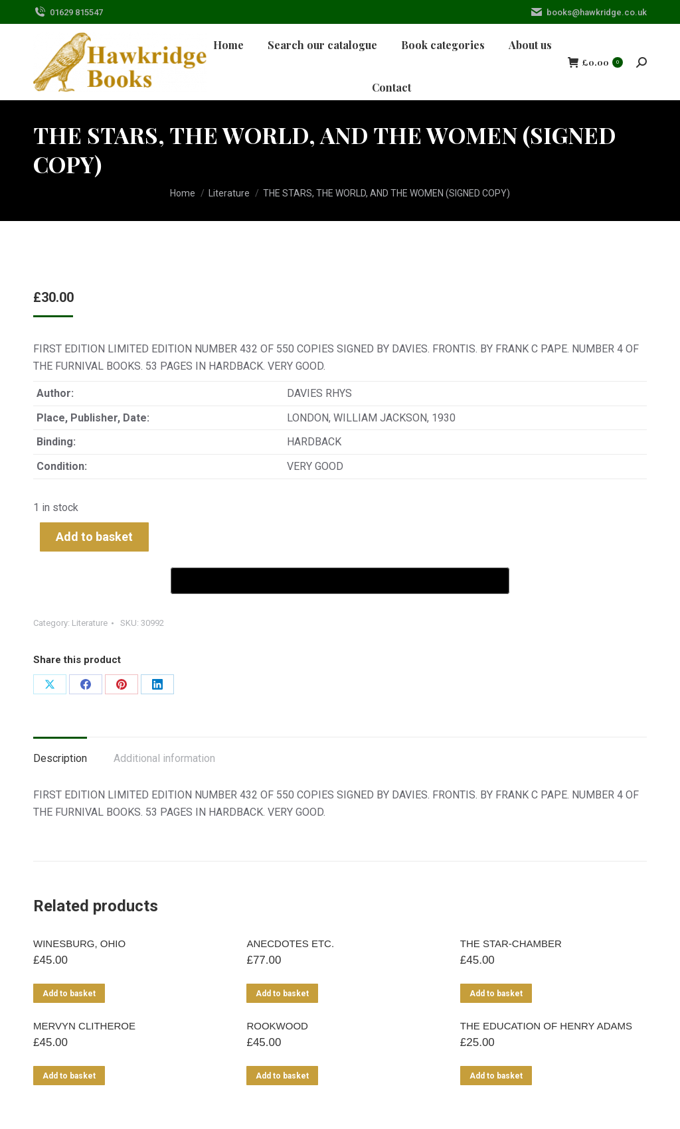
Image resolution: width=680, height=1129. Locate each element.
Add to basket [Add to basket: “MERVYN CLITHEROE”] (69, 1076)
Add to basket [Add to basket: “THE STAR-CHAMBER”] (496, 993)
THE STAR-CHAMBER (511, 943)
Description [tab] (60, 758)
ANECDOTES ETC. (290, 943)
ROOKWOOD (277, 1025)
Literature (90, 623)
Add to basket (94, 537)
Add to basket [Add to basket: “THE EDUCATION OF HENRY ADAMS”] (496, 1076)
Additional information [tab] (164, 758)
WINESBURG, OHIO (79, 943)
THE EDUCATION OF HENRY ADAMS (546, 1025)
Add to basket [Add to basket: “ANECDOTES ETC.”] (282, 993)
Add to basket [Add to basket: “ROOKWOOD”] (282, 1076)
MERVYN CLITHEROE (84, 1025)
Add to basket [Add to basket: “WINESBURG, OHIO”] (69, 993)
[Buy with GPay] (340, 580)
